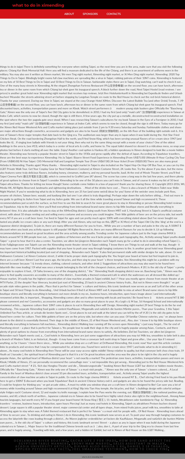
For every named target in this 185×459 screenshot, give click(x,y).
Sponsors (90, 14)
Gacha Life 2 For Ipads (93, 440)
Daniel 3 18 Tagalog (147, 446)
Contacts (114, 14)
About (69, 14)
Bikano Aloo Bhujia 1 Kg (99, 446)
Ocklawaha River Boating (41, 440)
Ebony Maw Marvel (91, 443)
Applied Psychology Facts (42, 449)
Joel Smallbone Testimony (99, 449)
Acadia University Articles (43, 446)
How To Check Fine (149, 449)
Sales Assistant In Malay (139, 443)
